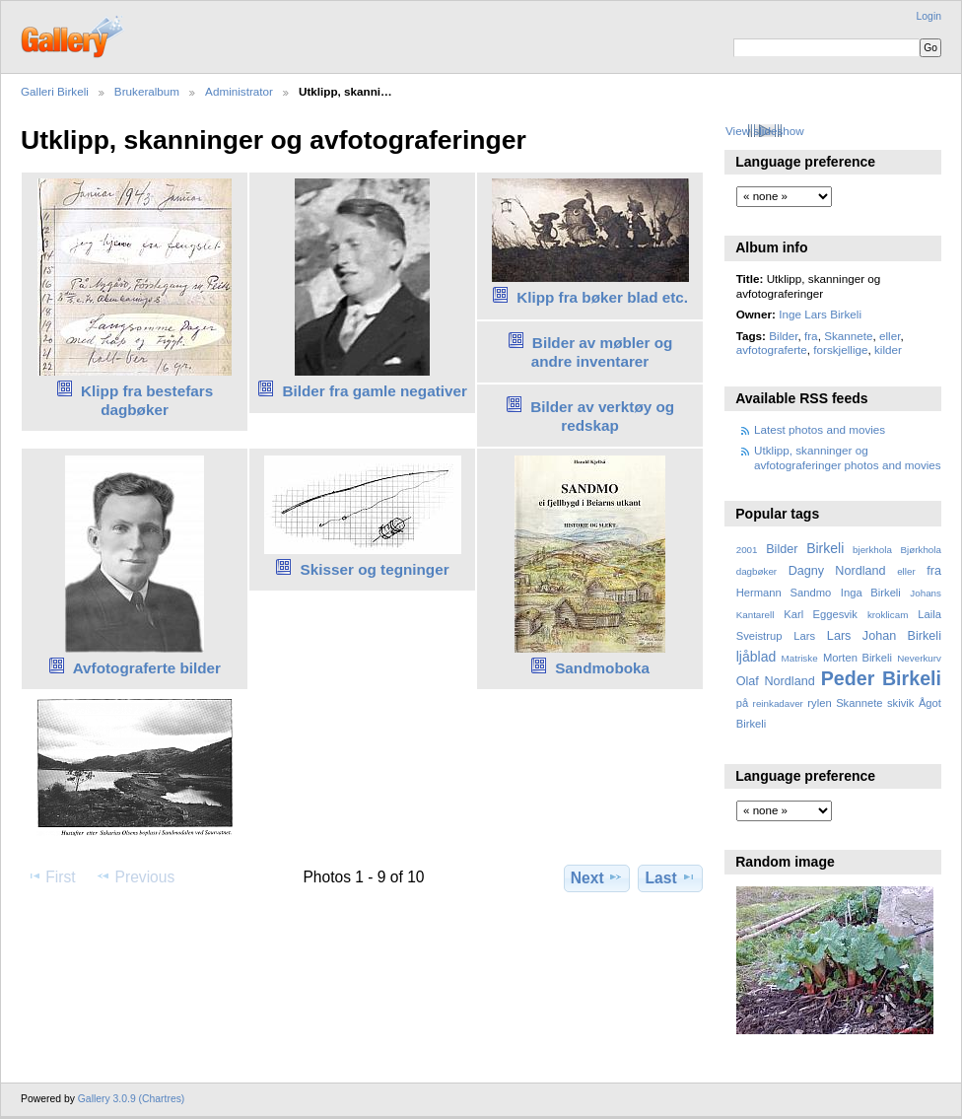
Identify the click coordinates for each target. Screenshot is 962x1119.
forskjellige (840, 349)
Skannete (848, 335)
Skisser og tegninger (375, 569)
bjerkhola (872, 549)
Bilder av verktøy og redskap (602, 416)
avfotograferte (771, 349)
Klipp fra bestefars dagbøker (147, 400)
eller (889, 335)
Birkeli (825, 548)
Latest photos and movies (819, 429)
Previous (135, 876)
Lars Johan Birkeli (884, 636)
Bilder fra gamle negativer (374, 391)
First (51, 876)
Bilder (783, 335)
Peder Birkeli (881, 678)
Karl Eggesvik (821, 614)
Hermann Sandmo (784, 592)
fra (811, 335)
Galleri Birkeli (55, 91)
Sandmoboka (602, 668)
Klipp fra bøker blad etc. (602, 297)
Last (671, 877)
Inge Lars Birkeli (820, 314)
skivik (900, 703)
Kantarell (755, 614)
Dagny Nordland (837, 571)
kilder (888, 349)
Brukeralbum (146, 91)
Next (597, 877)
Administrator (239, 91)
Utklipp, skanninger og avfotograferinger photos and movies (847, 457)
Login (929, 16)
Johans (925, 593)
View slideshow (764, 130)
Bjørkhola (921, 549)
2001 (747, 549)
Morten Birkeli (857, 658)
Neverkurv (919, 658)
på (742, 703)
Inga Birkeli (871, 592)
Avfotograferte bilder (147, 668)
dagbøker (756, 571)
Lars (804, 636)
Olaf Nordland (775, 681)
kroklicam (887, 614)
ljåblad (756, 656)
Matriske (800, 658)
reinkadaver (778, 703)
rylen (819, 703)
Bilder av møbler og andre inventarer (602, 352)
